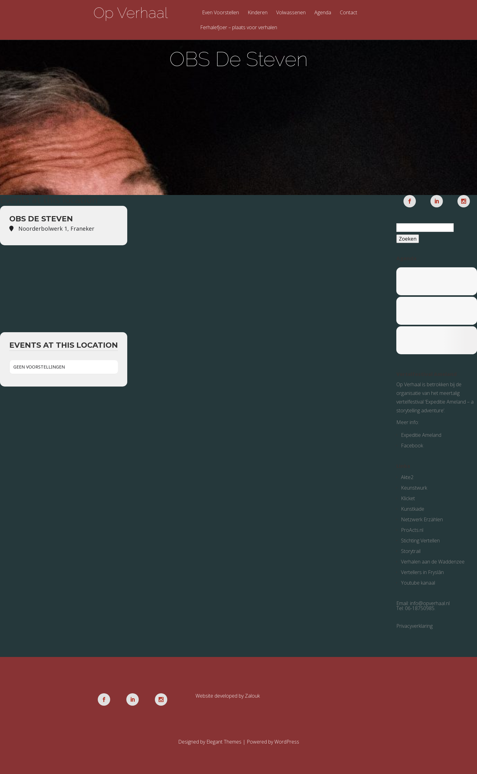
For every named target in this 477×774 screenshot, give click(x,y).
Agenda (322, 13)
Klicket (408, 498)
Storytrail (411, 551)
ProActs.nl (412, 530)
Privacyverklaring (414, 625)
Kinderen (258, 13)
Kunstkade (412, 508)
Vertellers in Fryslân (422, 572)
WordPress (286, 741)
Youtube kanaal (418, 582)
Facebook (412, 445)
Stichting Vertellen (420, 540)
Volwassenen (291, 13)
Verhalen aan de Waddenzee (433, 561)
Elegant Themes (223, 741)
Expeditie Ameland (421, 435)
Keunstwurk (414, 487)
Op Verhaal (130, 12)
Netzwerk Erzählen (422, 519)
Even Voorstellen (220, 13)
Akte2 (407, 477)
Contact (348, 13)
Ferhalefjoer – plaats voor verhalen (238, 28)
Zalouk (252, 695)
